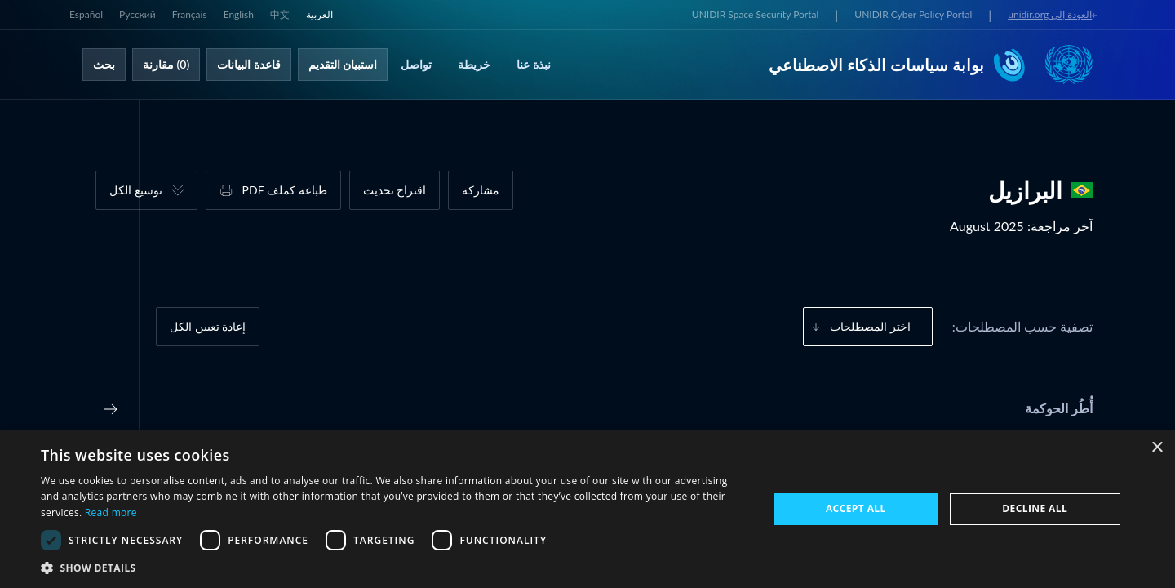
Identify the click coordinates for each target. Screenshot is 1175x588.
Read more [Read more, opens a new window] (111, 512)
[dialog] (587, 509)
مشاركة (480, 190)
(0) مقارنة (166, 64)
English (239, 14)
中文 (280, 14)
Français (189, 14)
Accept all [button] (856, 508)
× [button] (1157, 448)
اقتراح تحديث (395, 190)
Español (86, 14)
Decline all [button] (1034, 508)
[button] (394, 567)
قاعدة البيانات (249, 64)
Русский (137, 14)
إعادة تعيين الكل (208, 326)
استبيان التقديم (343, 64)
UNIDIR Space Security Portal (755, 14)
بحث (104, 64)
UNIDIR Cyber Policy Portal (913, 14)
